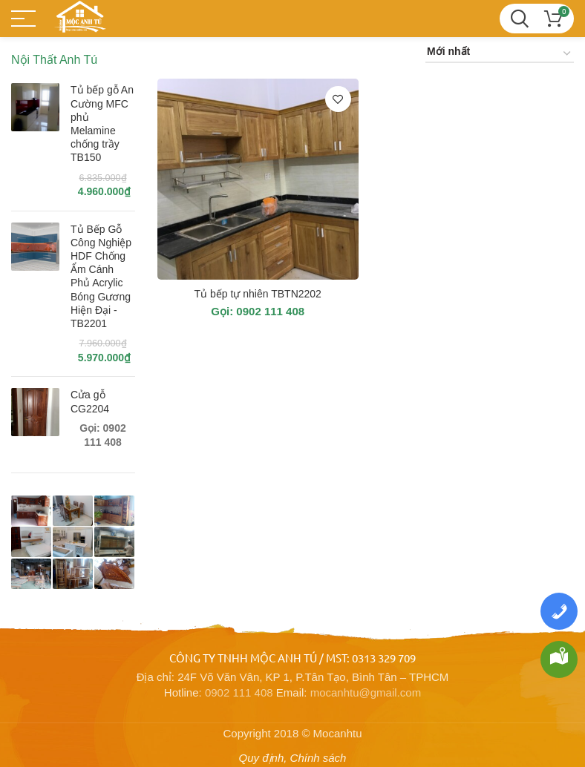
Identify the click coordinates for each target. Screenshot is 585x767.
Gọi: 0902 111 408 (257, 311)
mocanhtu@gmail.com (365, 692)
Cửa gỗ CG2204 (90, 401)
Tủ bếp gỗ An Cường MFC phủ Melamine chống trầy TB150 (102, 123)
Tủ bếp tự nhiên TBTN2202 (258, 294)
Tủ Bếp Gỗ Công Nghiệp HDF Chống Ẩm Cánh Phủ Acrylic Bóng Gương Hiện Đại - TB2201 (101, 276)
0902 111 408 (239, 692)
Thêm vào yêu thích (338, 99)
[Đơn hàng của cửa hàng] (499, 54)
